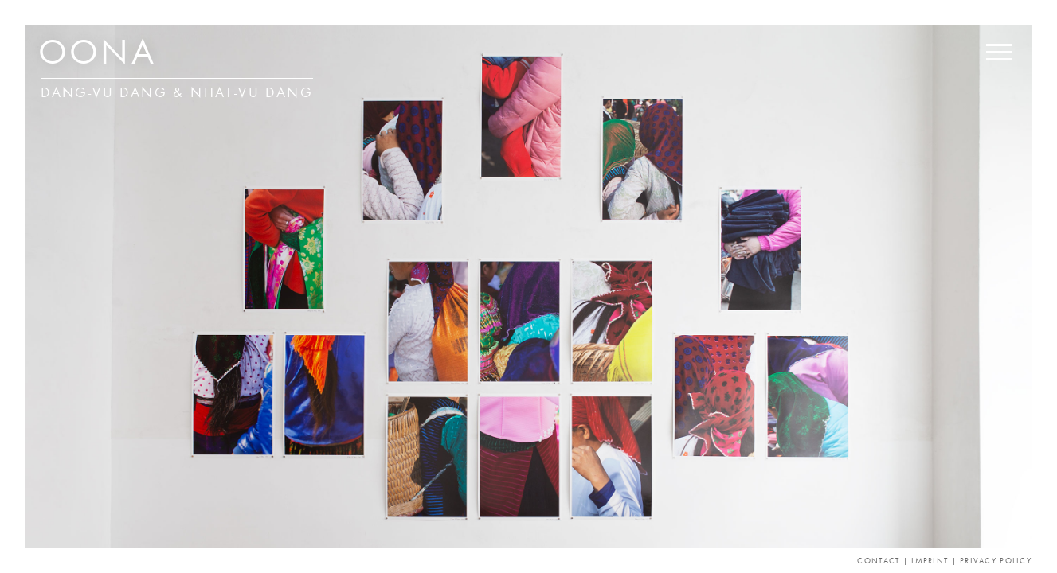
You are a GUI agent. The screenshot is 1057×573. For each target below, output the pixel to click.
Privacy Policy (996, 561)
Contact (878, 561)
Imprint (929, 561)
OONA (97, 56)
